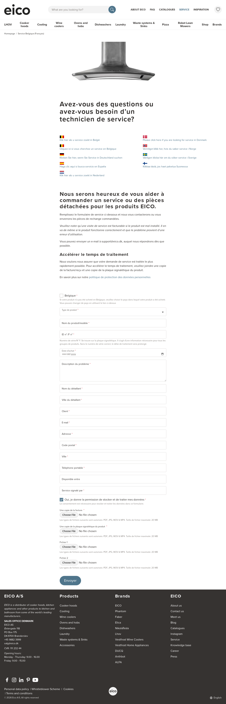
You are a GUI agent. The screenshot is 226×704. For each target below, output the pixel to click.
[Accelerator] (18, 9)
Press (174, 656)
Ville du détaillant (72, 400)
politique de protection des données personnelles (119, 277)
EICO (118, 606)
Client (66, 411)
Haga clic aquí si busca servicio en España (83, 165)
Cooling (42, 24)
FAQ (152, 10)
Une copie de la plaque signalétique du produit (83, 526)
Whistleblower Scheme (46, 689)
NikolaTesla (122, 628)
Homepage (9, 33)
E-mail (66, 422)
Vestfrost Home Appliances (132, 645)
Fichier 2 (64, 558)
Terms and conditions (19, 693)
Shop (205, 24)
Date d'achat (69, 350)
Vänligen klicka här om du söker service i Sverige (170, 156)
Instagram (177, 634)
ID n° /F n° (68, 334)
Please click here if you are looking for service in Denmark (175, 139)
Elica (118, 622)
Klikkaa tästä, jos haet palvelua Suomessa (165, 165)
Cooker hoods (24, 24)
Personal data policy (16, 689)
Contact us (177, 611)
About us (176, 606)
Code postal (69, 445)
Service (184, 10)
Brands (217, 24)
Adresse (67, 434)
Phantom (120, 611)
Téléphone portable (73, 468)
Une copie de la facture (72, 510)
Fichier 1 (63, 542)
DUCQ (119, 651)
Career (175, 651)
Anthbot (120, 656)
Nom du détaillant (72, 388)
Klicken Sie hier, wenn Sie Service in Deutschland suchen (91, 156)
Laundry (120, 24)
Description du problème (76, 364)
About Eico (138, 10)
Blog (173, 622)
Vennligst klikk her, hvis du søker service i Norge (169, 147)
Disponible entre (71, 479)
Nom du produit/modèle (75, 323)
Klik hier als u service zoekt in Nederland (82, 174)
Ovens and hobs (81, 24)
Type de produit (70, 309)
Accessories (67, 645)
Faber (118, 617)
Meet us (175, 617)
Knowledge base (181, 645)
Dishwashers (103, 24)
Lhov (118, 634)
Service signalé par (73, 490)
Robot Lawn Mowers (185, 24)
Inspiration (201, 10)
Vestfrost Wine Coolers (129, 639)
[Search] (112, 9)
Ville (65, 456)
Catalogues (167, 10)
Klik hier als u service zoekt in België (80, 139)
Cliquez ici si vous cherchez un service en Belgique (99, 147)
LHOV (8, 24)
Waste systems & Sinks (144, 24)
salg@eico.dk (11, 643)
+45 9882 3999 (12, 640)
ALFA (118, 662)
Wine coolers (59, 24)
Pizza (165, 24)
